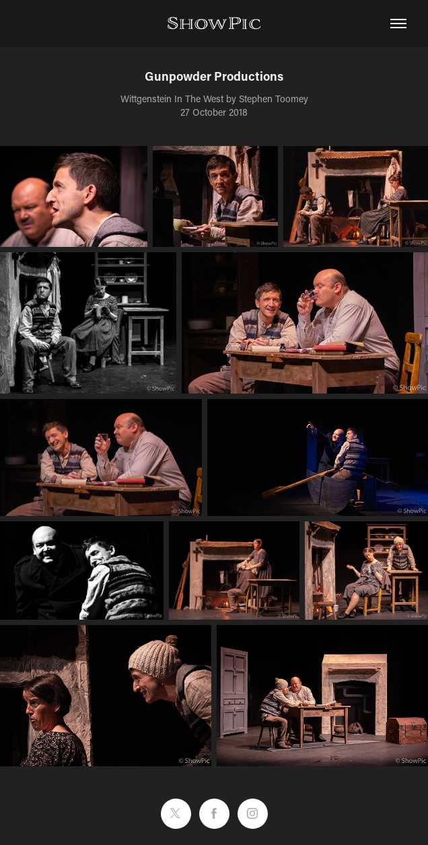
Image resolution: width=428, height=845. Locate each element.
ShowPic (214, 23)
